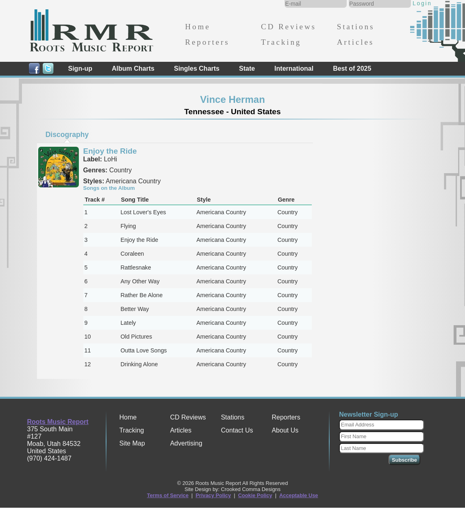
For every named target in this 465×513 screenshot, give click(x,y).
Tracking (281, 42)
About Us (285, 430)
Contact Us (237, 430)
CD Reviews (288, 26)
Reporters (207, 42)
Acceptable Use (298, 495)
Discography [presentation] (67, 134)
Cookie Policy (255, 495)
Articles (355, 42)
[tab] (67, 134)
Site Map (132, 443)
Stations (356, 26)
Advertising (186, 443)
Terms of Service (168, 495)
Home (197, 26)
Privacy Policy (213, 495)
